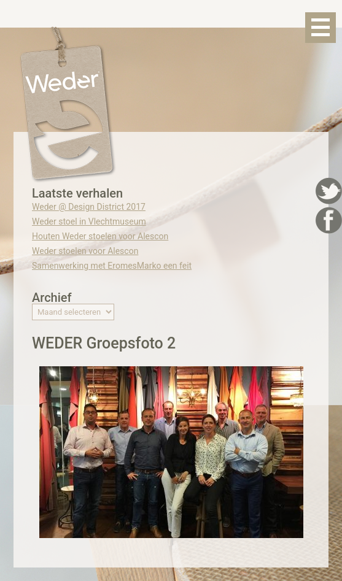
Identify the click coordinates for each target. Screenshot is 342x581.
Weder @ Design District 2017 (89, 207)
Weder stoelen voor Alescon (85, 251)
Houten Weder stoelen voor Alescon (100, 236)
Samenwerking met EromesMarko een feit (112, 266)
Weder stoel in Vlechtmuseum (89, 221)
